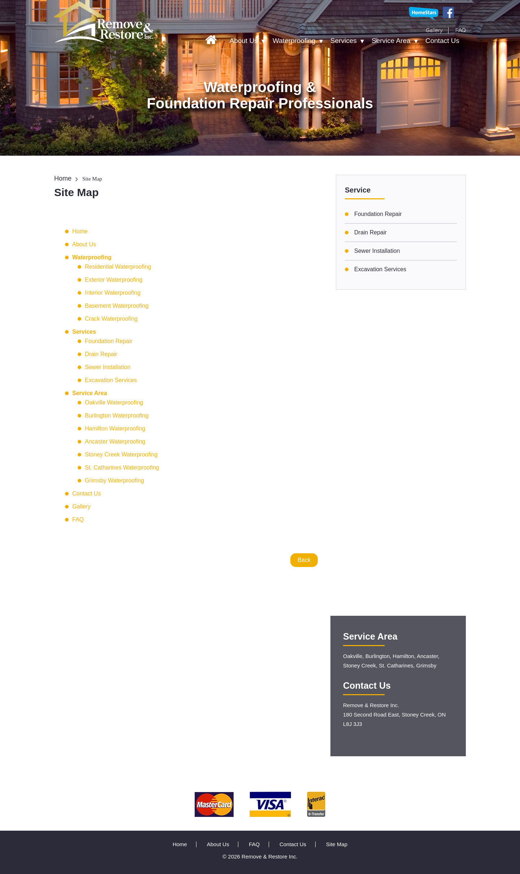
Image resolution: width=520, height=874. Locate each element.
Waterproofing (294, 40)
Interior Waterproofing (112, 293)
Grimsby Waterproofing (114, 480)
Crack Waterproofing (111, 319)
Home (63, 178)
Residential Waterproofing (118, 267)
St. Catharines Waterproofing (122, 467)
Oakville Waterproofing (114, 402)
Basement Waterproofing (116, 306)
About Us (244, 40)
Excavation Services (111, 380)
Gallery (434, 30)
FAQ (460, 30)
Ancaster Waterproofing (115, 441)
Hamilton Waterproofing (115, 428)
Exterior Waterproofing (113, 280)
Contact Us (442, 40)
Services (343, 40)
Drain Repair (101, 354)
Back (304, 560)
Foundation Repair (109, 341)
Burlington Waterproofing (116, 415)
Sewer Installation (107, 367)
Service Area (391, 40)
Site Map (336, 844)
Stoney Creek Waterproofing (121, 454)
